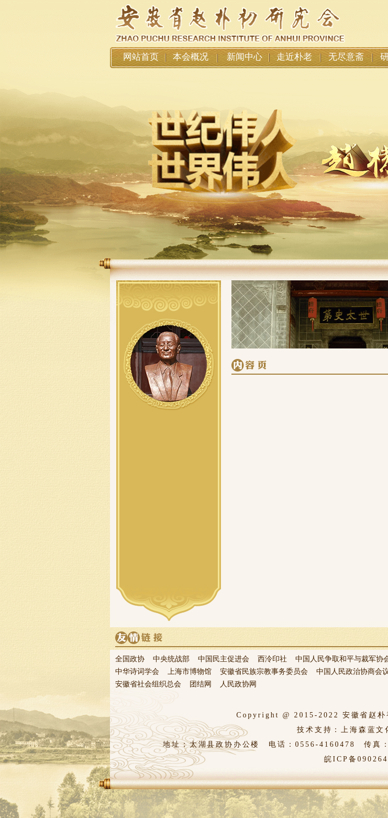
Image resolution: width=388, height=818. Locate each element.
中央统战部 (171, 659)
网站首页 (141, 57)
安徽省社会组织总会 (148, 684)
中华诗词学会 (137, 671)
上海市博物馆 (190, 671)
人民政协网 (238, 684)
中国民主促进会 (223, 659)
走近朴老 (294, 57)
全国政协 (130, 659)
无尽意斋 (346, 57)
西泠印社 (272, 659)
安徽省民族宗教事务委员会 (264, 671)
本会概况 (190, 57)
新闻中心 (244, 57)
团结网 (201, 684)
